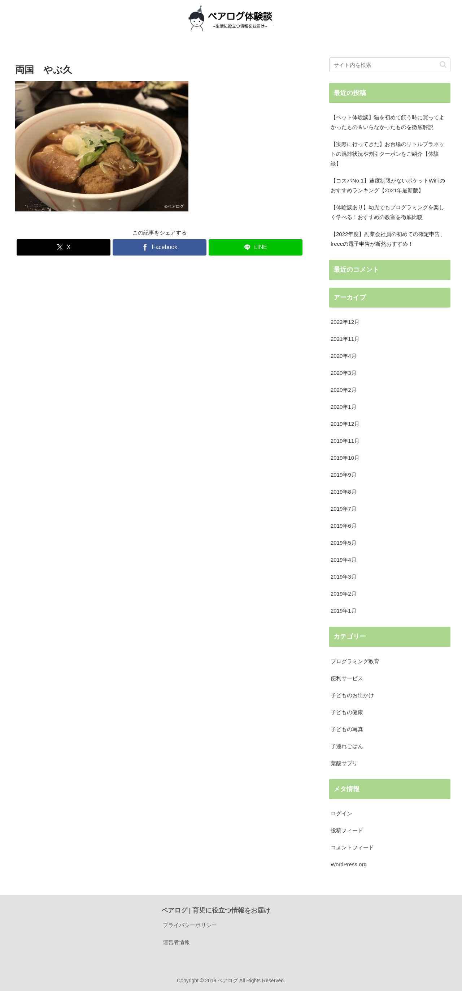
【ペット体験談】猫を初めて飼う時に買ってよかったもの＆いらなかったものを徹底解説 (387, 122)
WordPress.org (349, 864)
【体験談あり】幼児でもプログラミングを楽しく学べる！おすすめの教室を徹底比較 (387, 212)
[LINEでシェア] (255, 247)
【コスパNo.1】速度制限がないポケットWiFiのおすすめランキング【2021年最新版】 (388, 185)
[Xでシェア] (63, 247)
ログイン (341, 813)
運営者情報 (176, 942)
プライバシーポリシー (190, 925)
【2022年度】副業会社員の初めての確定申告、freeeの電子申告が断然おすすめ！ (388, 239)
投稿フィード (347, 830)
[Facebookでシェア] (159, 247)
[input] (389, 64)
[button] (443, 64)
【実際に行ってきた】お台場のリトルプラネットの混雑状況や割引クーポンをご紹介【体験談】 (387, 154)
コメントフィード (352, 847)
